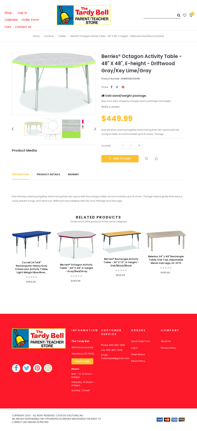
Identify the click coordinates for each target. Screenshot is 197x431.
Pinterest (123, 87)
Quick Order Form (140, 341)
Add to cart (120, 158)
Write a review (110, 107)
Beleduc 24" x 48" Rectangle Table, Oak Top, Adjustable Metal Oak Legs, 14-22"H (166, 260)
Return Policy (138, 361)
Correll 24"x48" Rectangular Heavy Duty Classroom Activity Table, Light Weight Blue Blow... (31, 267)
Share (111, 87)
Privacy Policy (168, 347)
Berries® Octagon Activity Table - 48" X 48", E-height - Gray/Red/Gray (76, 268)
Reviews (73, 174)
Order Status (138, 354)
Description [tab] (20, 174)
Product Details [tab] (48, 174)
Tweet (117, 87)
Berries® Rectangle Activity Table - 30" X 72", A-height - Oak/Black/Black (121, 262)
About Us (166, 341)
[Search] (162, 15)
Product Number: (110, 78)
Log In (134, 347)
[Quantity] (130, 145)
